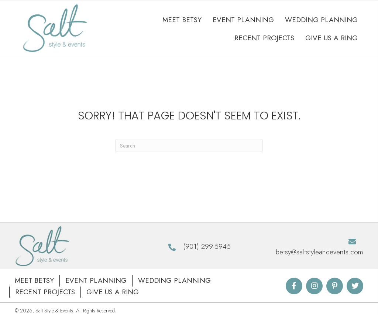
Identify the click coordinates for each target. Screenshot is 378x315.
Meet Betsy (34, 281)
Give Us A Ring (112, 292)
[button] (294, 286)
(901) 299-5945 (207, 247)
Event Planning (96, 281)
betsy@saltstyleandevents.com (319, 252)
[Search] (189, 145)
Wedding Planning (174, 281)
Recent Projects (45, 292)
